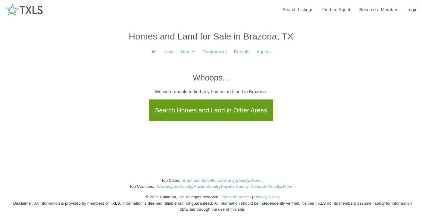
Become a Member (378, 9)
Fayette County (235, 186)
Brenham (191, 180)
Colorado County (266, 186)
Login (411, 9)
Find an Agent (336, 9)
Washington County (174, 186)
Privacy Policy (267, 197)
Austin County (206, 186)
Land (168, 51)
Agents (264, 51)
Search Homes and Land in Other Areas (211, 110)
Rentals (241, 51)
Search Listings (297, 9)
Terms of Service (235, 197)
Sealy (244, 180)
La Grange (227, 180)
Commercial (215, 51)
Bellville (208, 180)
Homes (188, 51)
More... (257, 180)
